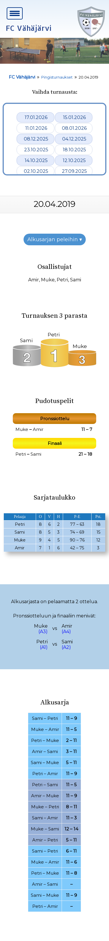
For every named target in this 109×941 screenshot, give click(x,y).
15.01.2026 (74, 117)
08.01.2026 (74, 128)
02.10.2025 (36, 171)
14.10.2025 (36, 160)
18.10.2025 (74, 149)
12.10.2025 (74, 160)
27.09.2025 (74, 171)
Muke (48, 280)
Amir (33, 280)
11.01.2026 (36, 128)
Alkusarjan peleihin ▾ (54, 239)
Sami (75, 280)
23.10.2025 (36, 149)
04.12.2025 (74, 139)
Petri (62, 280)
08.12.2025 (36, 139)
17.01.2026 (36, 117)
